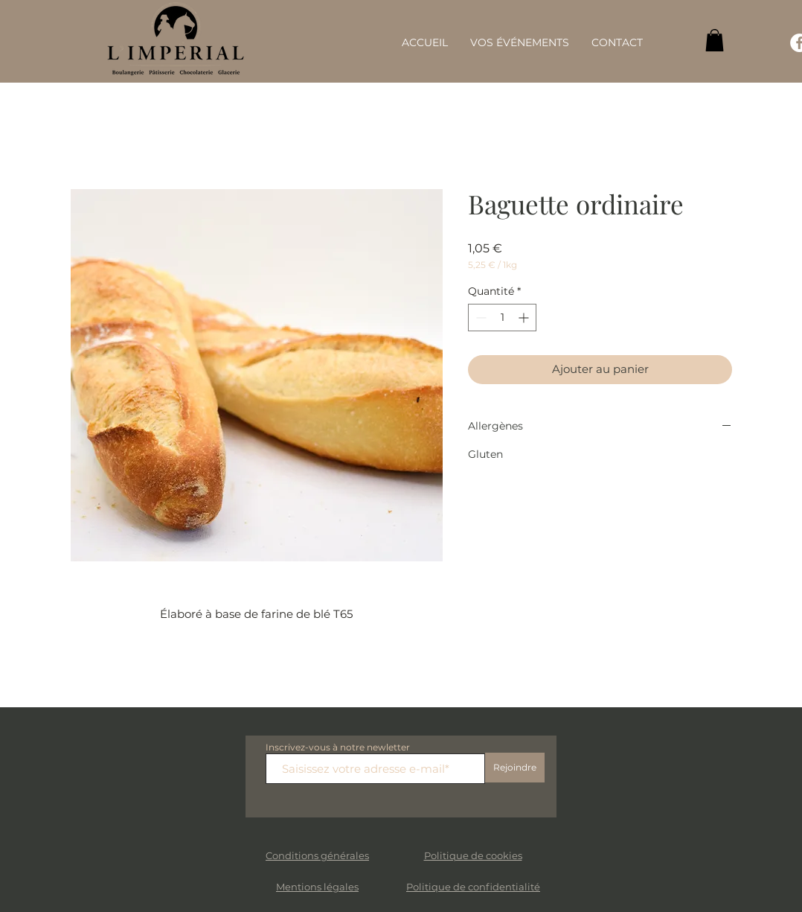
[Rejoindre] (515, 767)
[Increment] (525, 317)
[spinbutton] (502, 317)
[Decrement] (479, 317)
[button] (714, 40)
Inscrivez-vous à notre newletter (338, 747)
